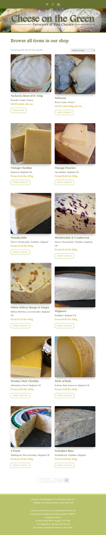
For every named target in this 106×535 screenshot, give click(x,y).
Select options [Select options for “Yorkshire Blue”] (64, 465)
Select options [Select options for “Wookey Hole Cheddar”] (20, 395)
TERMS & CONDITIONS (45, 503)
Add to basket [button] (64, 112)
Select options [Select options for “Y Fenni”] (20, 465)
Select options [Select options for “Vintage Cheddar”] (20, 182)
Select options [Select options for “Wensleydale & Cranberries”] (64, 255)
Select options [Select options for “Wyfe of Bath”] (64, 395)
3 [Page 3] (49, 480)
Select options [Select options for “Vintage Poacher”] (64, 182)
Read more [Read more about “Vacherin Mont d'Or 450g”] (18, 110)
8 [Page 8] (59, 480)
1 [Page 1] (42, 480)
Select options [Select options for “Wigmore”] (64, 325)
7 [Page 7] (55, 480)
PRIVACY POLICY (66, 499)
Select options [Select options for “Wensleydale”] (20, 252)
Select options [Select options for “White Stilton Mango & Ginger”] (20, 325)
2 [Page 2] (45, 480)
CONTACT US (66, 503)
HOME (34, 499)
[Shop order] (82, 50)
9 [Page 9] (62, 480)
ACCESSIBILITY (47, 499)
